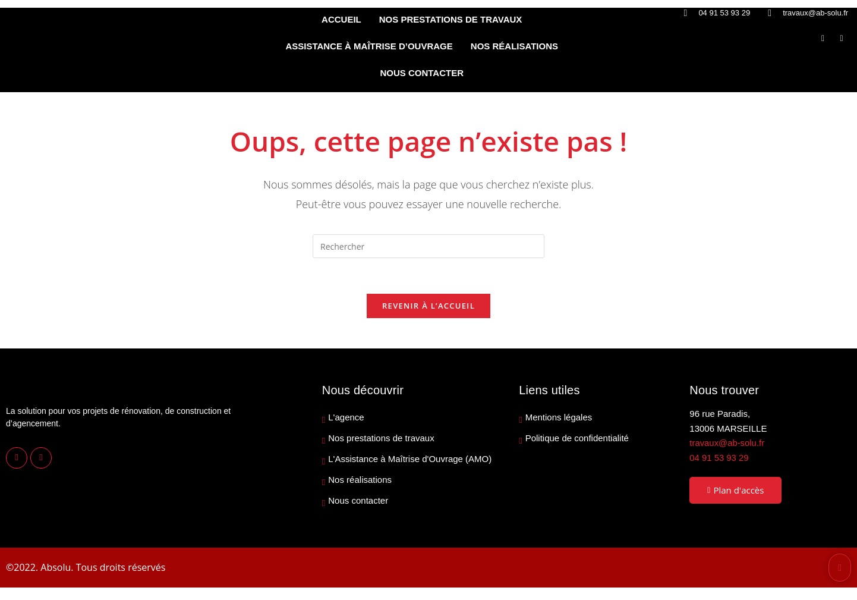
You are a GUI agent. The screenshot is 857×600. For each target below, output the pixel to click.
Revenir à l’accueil (428, 306)
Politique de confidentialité (577, 438)
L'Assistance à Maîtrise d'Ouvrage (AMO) (409, 459)
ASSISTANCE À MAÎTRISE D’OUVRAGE (368, 46)
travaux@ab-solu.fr (727, 443)
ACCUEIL (341, 19)
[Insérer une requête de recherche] (428, 246)
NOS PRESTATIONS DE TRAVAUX (450, 19)
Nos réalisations (360, 480)
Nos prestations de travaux (381, 438)
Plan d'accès (735, 491)
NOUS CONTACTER (422, 73)
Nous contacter (358, 501)
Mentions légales (559, 418)
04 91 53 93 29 (719, 458)
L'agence (346, 418)
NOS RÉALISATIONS (514, 46)
